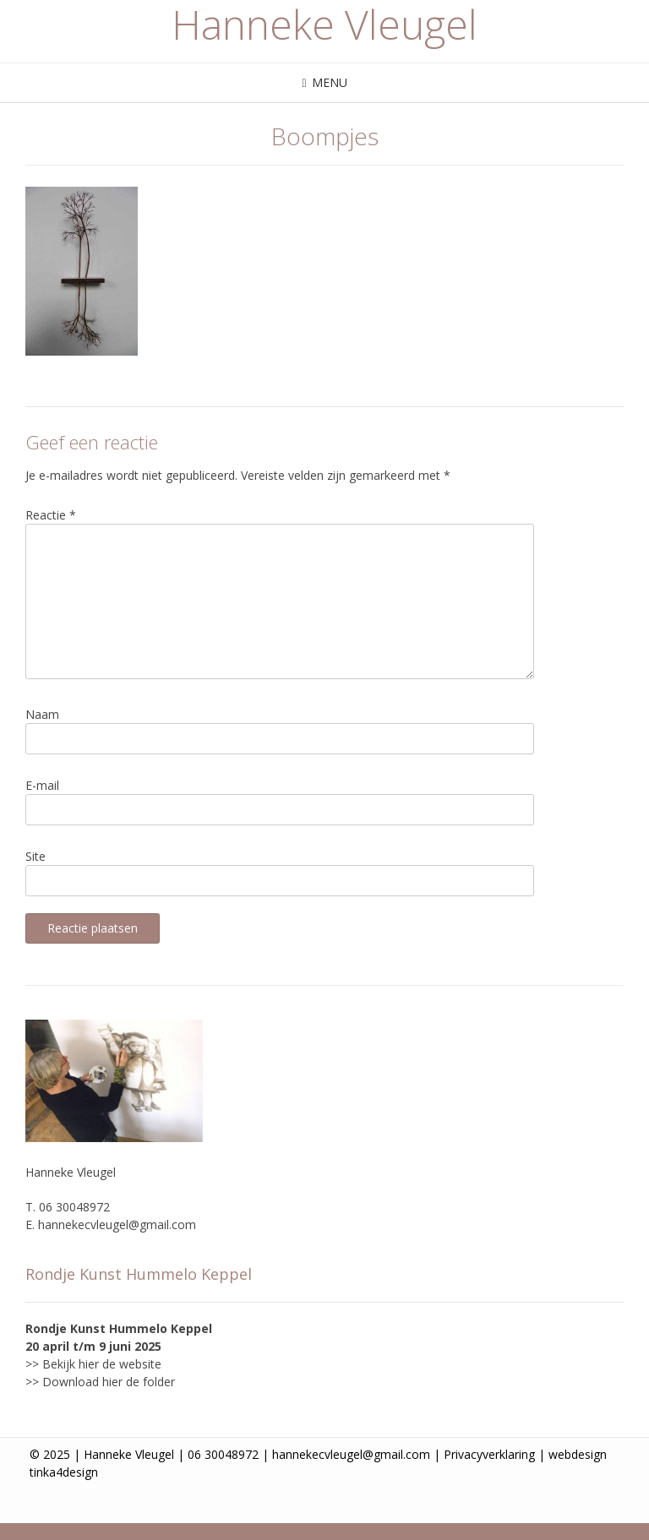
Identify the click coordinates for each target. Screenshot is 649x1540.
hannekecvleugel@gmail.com (117, 1224)
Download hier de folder (108, 1382)
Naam (42, 714)
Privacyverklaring (489, 1454)
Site (35, 856)
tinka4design (64, 1472)
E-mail (42, 785)
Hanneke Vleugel (324, 24)
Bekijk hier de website (101, 1364)
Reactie (50, 515)
